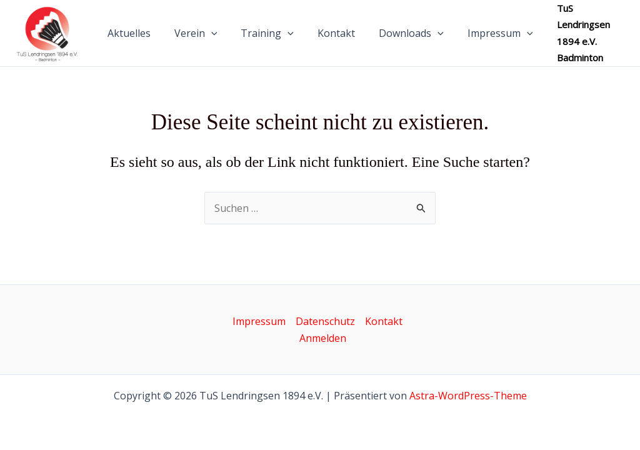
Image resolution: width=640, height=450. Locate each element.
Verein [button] (201, 37)
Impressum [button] (491, 37)
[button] (217, 37)
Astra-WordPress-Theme (468, 395)
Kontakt (334, 37)
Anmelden (322, 338)
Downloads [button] (405, 37)
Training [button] (269, 37)
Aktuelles (138, 37)
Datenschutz (325, 321)
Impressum (259, 321)
